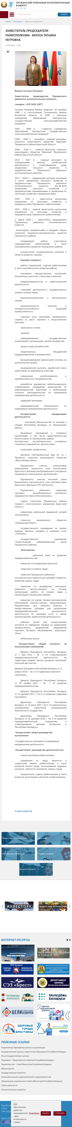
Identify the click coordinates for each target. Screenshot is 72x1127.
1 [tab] (67, 940)
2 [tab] (69, 940)
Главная (7, 21)
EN (21, 8)
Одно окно (42, 838)
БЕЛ (24, 8)
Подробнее (34, 1113)
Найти (64, 15)
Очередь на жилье (46, 854)
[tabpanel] (35, 991)
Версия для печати (7, 51)
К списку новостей (23, 811)
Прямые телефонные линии (14, 838)
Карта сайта (6, 1118)
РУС (17, 8)
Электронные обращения (13, 854)
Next (68, 906)
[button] (11, 14)
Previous (3, 906)
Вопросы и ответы (28, 869)
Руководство (17, 21)
